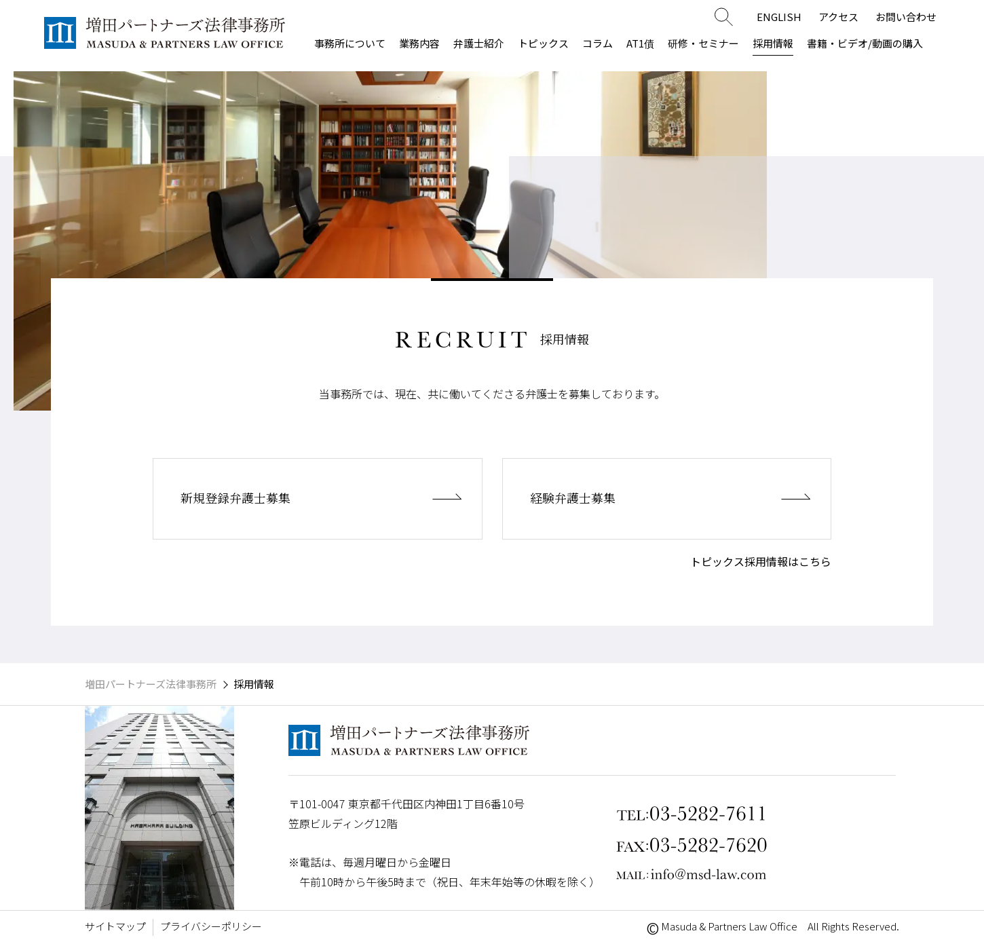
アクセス (838, 17)
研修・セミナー (703, 43)
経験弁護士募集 (587, 498)
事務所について (349, 43)
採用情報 (773, 43)
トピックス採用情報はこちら (760, 561)
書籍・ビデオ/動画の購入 (865, 43)
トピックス (543, 43)
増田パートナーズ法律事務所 (150, 684)
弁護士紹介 (478, 43)
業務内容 (419, 43)
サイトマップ (115, 926)
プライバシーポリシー (211, 926)
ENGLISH (779, 17)
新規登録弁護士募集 (254, 498)
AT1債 (640, 43)
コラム (597, 43)
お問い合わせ (905, 17)
